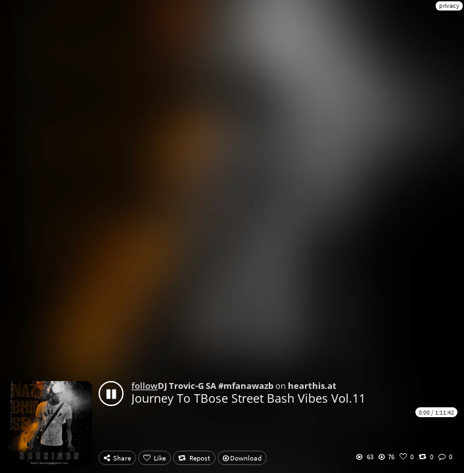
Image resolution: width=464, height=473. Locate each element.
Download (242, 457)
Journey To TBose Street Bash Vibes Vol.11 (248, 398)
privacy (449, 5)
